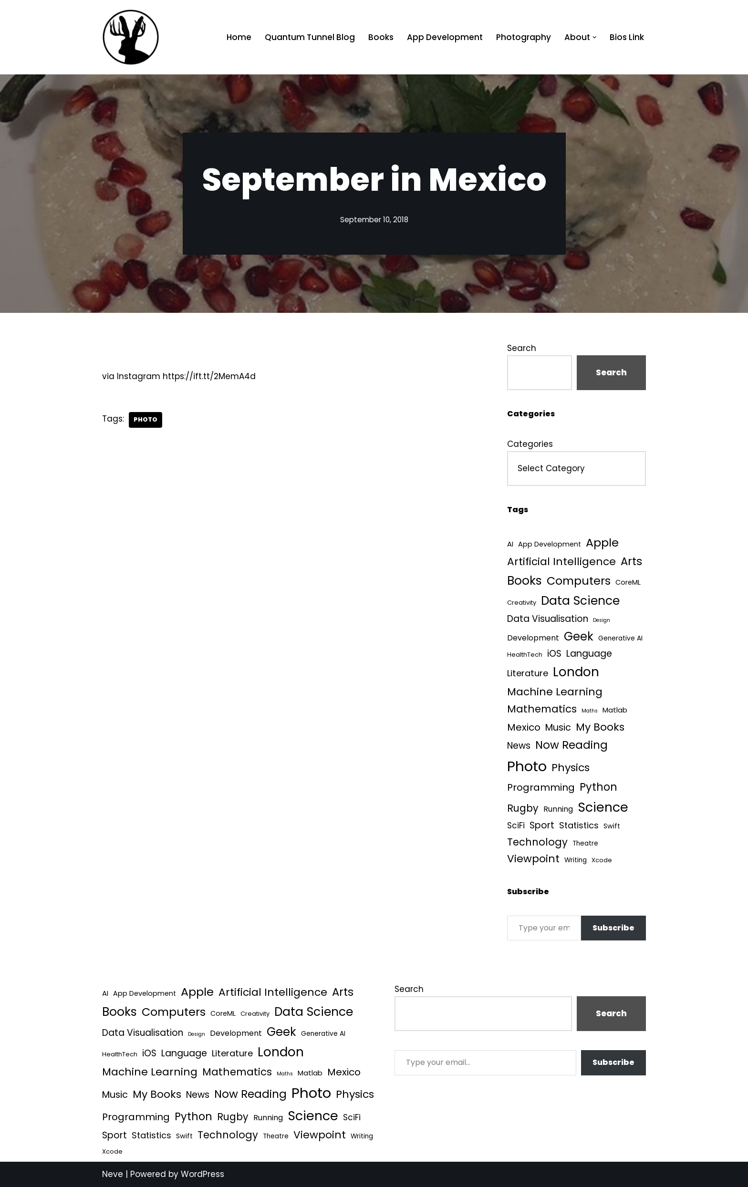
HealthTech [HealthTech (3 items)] (524, 654)
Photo (145, 419)
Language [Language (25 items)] (589, 653)
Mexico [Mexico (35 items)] (523, 727)
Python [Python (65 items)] (598, 787)
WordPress (202, 1174)
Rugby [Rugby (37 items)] (523, 808)
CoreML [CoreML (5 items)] (628, 582)
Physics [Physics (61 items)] (570, 767)
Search (521, 348)
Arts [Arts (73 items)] (631, 561)
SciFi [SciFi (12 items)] (516, 825)
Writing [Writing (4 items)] (575, 860)
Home (239, 37)
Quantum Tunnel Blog (310, 37)
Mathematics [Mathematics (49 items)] (542, 709)
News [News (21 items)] (518, 745)
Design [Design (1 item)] (601, 620)
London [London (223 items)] (576, 672)
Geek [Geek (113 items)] (578, 636)
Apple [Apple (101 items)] (602, 542)
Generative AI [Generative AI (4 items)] (620, 638)
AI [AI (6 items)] (510, 544)
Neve (112, 1174)
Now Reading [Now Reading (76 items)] (571, 745)
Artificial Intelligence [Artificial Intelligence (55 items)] (561, 561)
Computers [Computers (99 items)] (579, 580)
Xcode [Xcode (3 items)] (602, 860)
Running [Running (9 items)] (558, 809)
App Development (445, 37)
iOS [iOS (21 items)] (554, 653)
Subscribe (613, 927)
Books (381, 37)
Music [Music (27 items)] (558, 727)
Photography (523, 37)
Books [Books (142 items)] (524, 580)
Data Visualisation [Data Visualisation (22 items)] (547, 618)
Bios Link (627, 37)
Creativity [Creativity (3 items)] (521, 602)
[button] (594, 37)
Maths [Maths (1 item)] (590, 710)
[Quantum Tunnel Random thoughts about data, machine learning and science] (130, 37)
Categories (530, 444)
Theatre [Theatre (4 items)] (585, 843)
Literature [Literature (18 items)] (527, 673)
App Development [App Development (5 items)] (549, 544)
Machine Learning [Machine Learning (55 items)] (555, 691)
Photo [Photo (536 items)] (527, 766)
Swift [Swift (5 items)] (611, 826)
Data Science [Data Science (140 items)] (580, 600)
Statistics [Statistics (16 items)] (579, 825)
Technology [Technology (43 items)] (537, 842)
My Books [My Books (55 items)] (600, 727)
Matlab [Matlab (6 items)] (615, 710)
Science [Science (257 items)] (603, 807)
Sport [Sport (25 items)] (542, 825)
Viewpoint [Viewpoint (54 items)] (533, 858)
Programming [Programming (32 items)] (541, 787)
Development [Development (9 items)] (533, 637)
